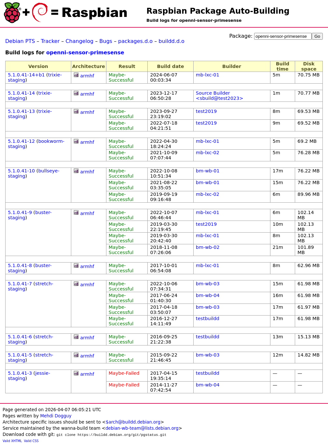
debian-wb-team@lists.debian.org (142, 428)
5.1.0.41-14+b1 (26, 74)
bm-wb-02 (208, 247)
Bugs (105, 41)
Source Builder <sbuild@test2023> (219, 95)
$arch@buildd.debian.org (133, 422)
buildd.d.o (171, 41)
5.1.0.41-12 (21, 141)
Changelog (79, 41)
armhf (87, 75)
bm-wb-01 (208, 170)
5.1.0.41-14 (21, 93)
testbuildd (207, 318)
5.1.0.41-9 (20, 212)
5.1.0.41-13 (21, 111)
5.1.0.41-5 (20, 355)
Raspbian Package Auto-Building (218, 11)
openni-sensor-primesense (85, 52)
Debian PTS (20, 41)
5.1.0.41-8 (20, 265)
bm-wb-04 (208, 295)
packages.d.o (135, 41)
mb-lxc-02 (207, 152)
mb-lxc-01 (207, 74)
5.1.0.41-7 (20, 283)
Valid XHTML (12, 441)
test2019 (206, 111)
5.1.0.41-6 (20, 336)
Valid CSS (31, 441)
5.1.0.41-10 (21, 170)
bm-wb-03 (208, 283)
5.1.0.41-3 (20, 373)
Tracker (50, 41)
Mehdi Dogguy (55, 415)
